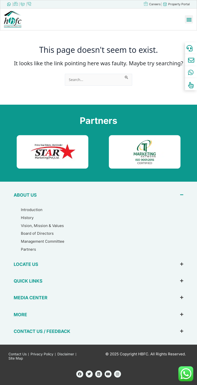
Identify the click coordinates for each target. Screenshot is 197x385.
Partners (28, 249)
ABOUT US (25, 195)
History (27, 217)
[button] (189, 19)
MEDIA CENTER (30, 297)
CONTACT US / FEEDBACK (42, 331)
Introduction (31, 209)
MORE (20, 314)
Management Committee (42, 241)
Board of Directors (37, 233)
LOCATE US (26, 264)
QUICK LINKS (28, 281)
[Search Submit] (126, 76)
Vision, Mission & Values (42, 225)
